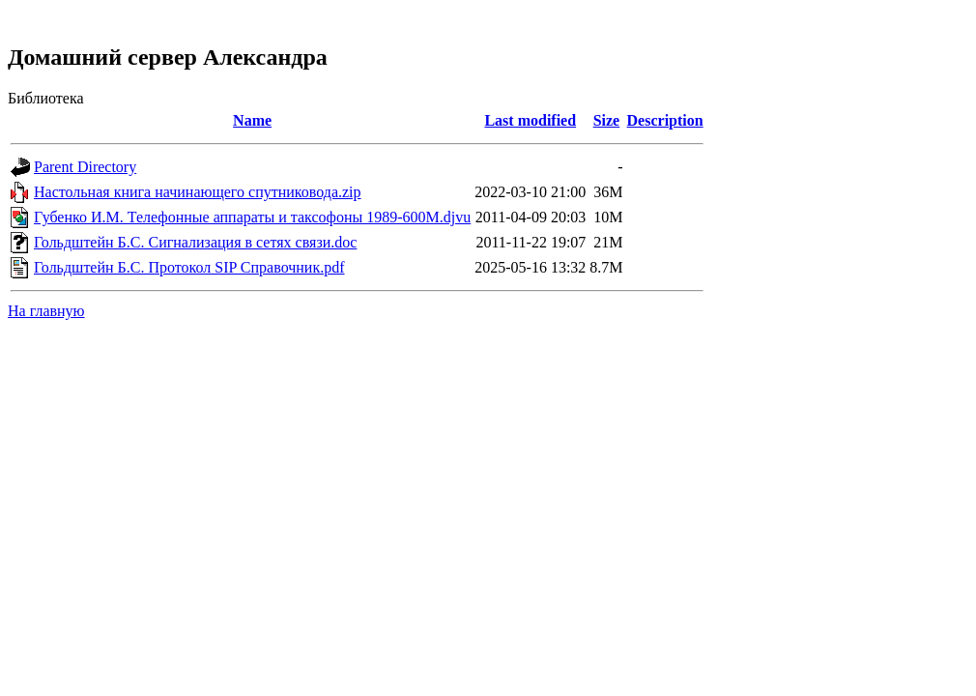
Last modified (530, 120)
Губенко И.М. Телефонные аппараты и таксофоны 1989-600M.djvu (252, 217)
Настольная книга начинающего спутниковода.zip (197, 192)
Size (606, 120)
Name (252, 120)
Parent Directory (85, 167)
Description (665, 120)
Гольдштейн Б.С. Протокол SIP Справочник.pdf (189, 267)
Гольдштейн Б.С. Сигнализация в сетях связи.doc (195, 242)
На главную (46, 311)
